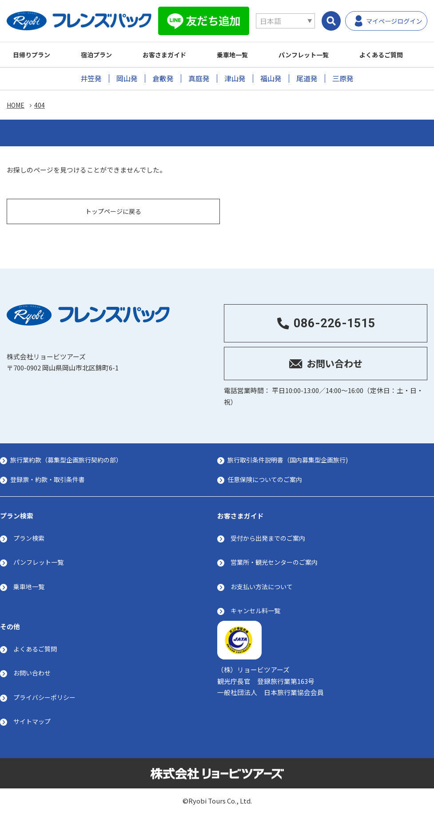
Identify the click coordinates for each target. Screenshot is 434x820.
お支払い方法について (264, 589)
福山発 (271, 79)
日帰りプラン (33, 55)
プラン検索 (30, 539)
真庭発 (199, 79)
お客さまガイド (172, 55)
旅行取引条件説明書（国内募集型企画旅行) (292, 460)
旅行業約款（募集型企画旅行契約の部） (71, 460)
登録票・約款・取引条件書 (51, 480)
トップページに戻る (113, 211)
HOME (15, 105)
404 (39, 105)
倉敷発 (163, 79)
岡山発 (127, 79)
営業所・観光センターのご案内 (277, 564)
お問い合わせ (33, 678)
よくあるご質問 (399, 55)
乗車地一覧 (243, 55)
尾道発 (307, 79)
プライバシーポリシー (46, 702)
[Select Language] (285, 20)
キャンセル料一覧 (257, 614)
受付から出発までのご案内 (271, 539)
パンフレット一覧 (318, 55)
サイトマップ (33, 727)
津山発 (235, 79)
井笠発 (91, 79)
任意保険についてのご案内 (268, 480)
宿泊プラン (101, 55)
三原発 (343, 79)
